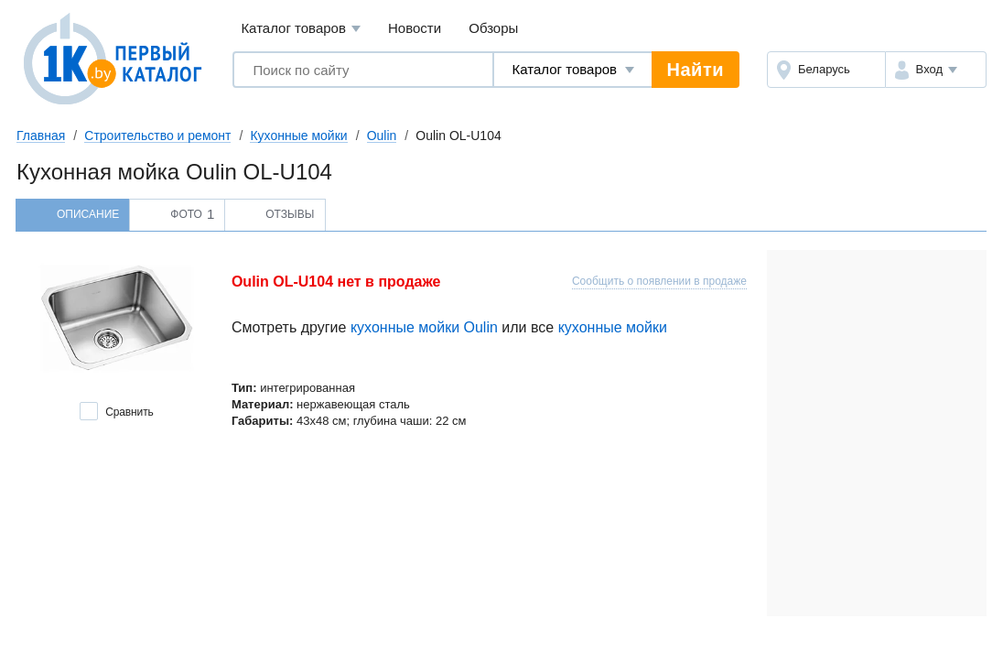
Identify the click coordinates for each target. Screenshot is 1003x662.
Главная (40, 135)
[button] (936, 69)
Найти (695, 70)
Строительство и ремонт (157, 135)
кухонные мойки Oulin (424, 327)
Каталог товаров (301, 29)
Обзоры (493, 28)
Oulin (382, 135)
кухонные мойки (612, 327)
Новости (414, 28)
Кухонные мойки (298, 135)
